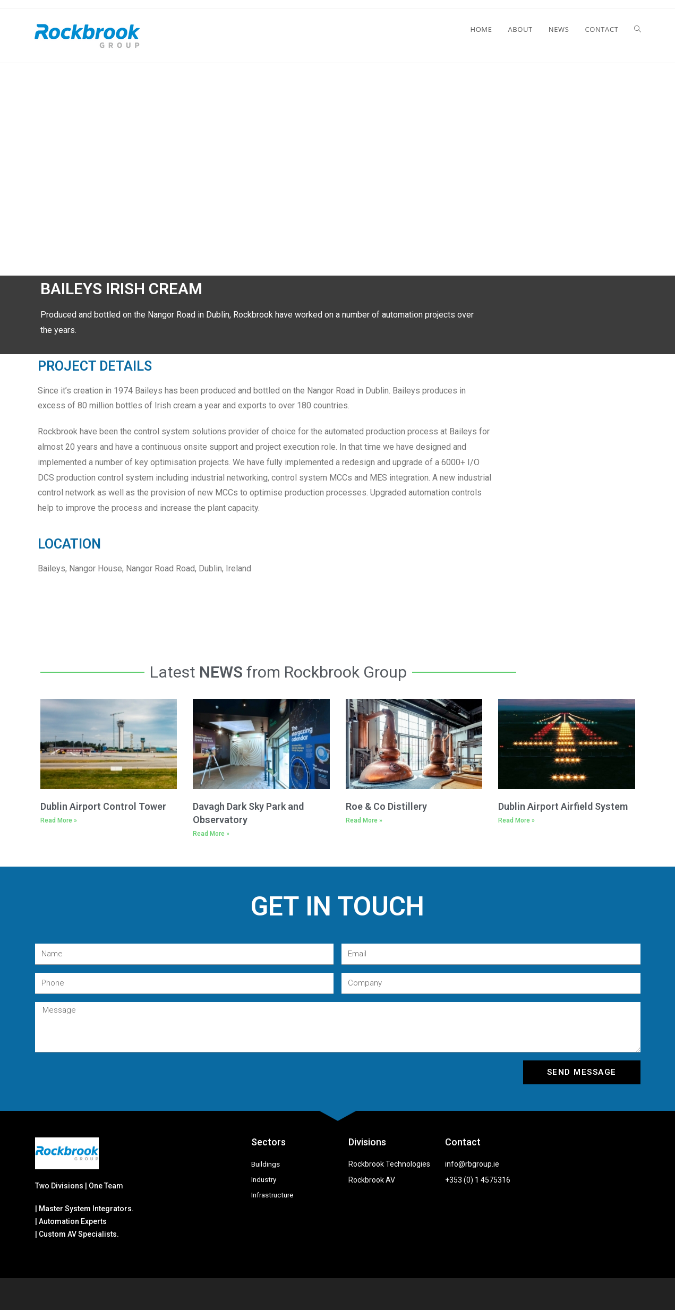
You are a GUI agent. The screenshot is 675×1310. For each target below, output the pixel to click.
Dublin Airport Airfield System (563, 806)
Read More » (58, 820)
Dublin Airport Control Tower (103, 806)
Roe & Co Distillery (386, 806)
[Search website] (637, 29)
